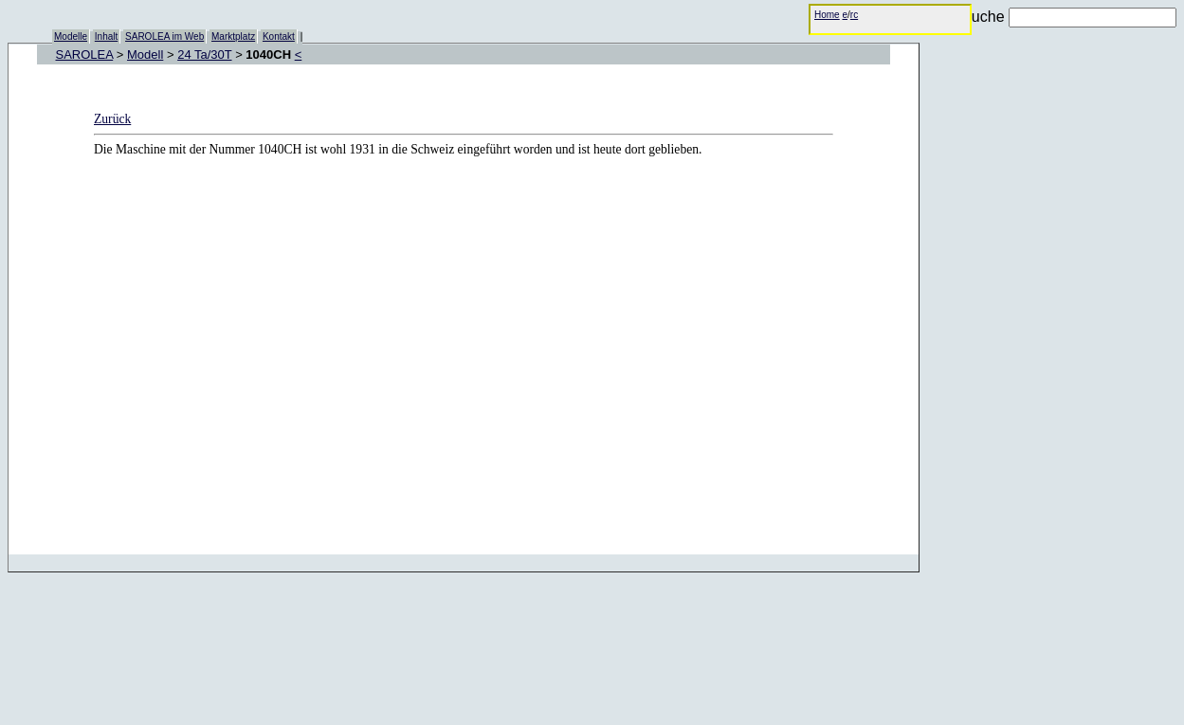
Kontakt (279, 36)
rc (854, 14)
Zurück (112, 119)
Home (827, 14)
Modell (145, 54)
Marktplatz (233, 36)
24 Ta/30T (204, 54)
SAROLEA (85, 54)
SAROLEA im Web (164, 36)
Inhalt (106, 36)
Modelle (70, 36)
